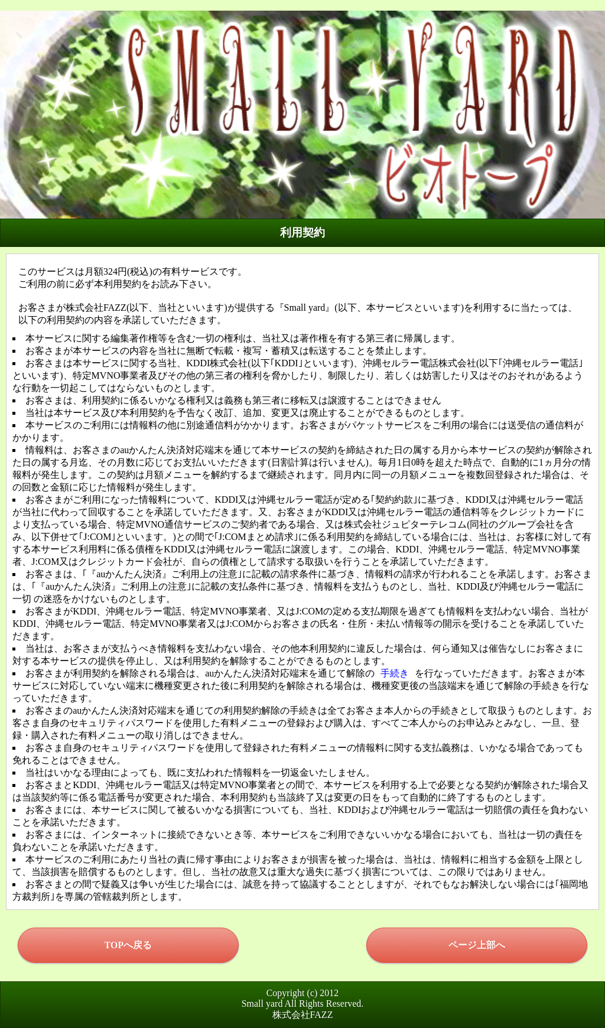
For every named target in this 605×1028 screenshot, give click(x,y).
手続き (394, 673)
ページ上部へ (476, 945)
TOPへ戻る (128, 945)
